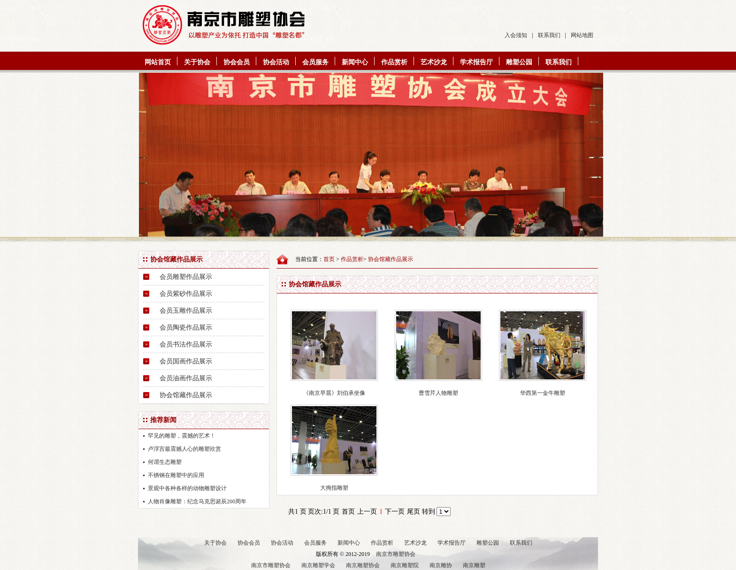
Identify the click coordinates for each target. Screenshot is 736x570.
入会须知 (516, 35)
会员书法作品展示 (186, 344)
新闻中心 (355, 62)
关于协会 (197, 62)
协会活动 (276, 62)
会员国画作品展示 (186, 361)
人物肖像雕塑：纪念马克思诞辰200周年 (197, 501)
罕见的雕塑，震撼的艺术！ (181, 435)
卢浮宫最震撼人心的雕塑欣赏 (184, 449)
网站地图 (582, 35)
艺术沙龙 (434, 62)
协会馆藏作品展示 (186, 395)
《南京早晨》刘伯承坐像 (334, 393)
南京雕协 (440, 565)
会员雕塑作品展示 (186, 276)
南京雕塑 (474, 565)
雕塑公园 (519, 62)
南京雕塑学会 (318, 565)
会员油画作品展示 (186, 378)
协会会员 (236, 62)
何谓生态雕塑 (165, 462)
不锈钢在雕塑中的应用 (176, 475)
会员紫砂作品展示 (186, 293)
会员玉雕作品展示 (186, 310)
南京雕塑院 (405, 565)
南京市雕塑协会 (395, 554)
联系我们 (549, 35)
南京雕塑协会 (363, 565)
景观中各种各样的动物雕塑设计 (187, 488)
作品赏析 (394, 62)
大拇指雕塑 (334, 488)
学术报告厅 (476, 62)
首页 (329, 259)
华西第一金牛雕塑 (542, 393)
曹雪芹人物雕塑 (438, 393)
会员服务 (315, 62)
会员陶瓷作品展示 (186, 327)
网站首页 (158, 62)
